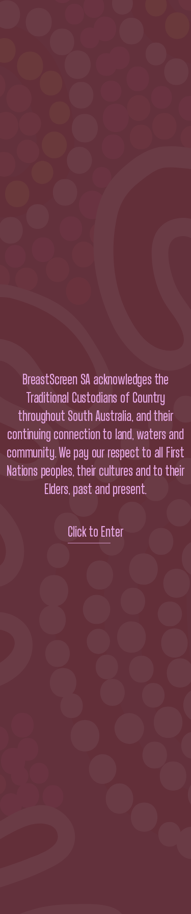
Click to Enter (95, 532)
